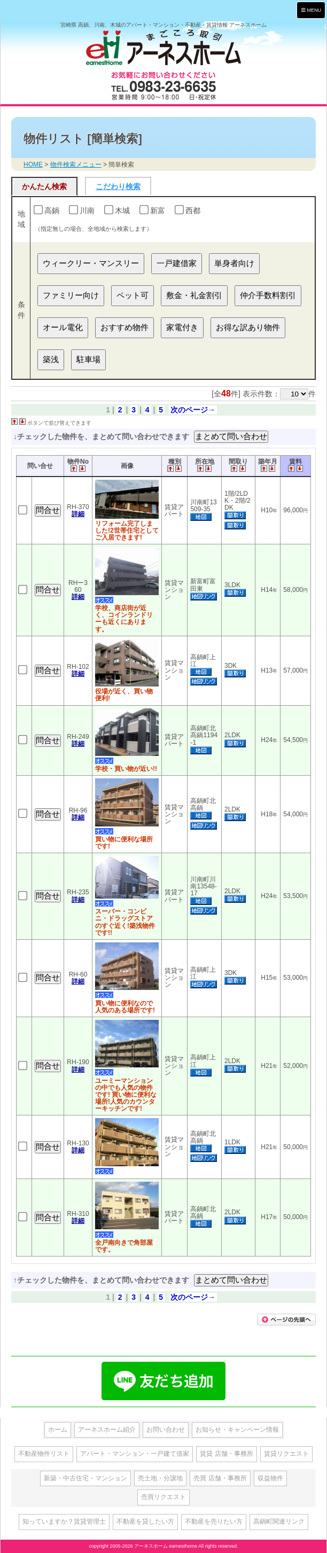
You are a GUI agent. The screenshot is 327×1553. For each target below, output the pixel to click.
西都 (192, 210)
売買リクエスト (163, 1497)
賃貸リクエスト (286, 1453)
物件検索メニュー (76, 164)
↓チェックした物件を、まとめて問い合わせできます (102, 436)
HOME (33, 164)
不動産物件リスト (43, 1453)
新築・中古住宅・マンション (85, 1478)
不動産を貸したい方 (145, 1521)
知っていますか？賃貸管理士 (64, 1521)
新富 (157, 210)
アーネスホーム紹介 (107, 1429)
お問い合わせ (165, 1429)
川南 (87, 210)
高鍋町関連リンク (279, 1521)
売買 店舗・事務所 (219, 1478)
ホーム (57, 1429)
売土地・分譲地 (160, 1478)
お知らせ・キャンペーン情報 (237, 1429)
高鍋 (51, 210)
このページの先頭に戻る (286, 1319)
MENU (311, 9)
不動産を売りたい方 (214, 1521)
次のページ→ (192, 409)
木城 (122, 210)
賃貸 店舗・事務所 (226, 1453)
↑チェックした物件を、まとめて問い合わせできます (102, 1280)
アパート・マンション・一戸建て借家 (134, 1453)
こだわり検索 (118, 186)
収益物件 (270, 1478)
